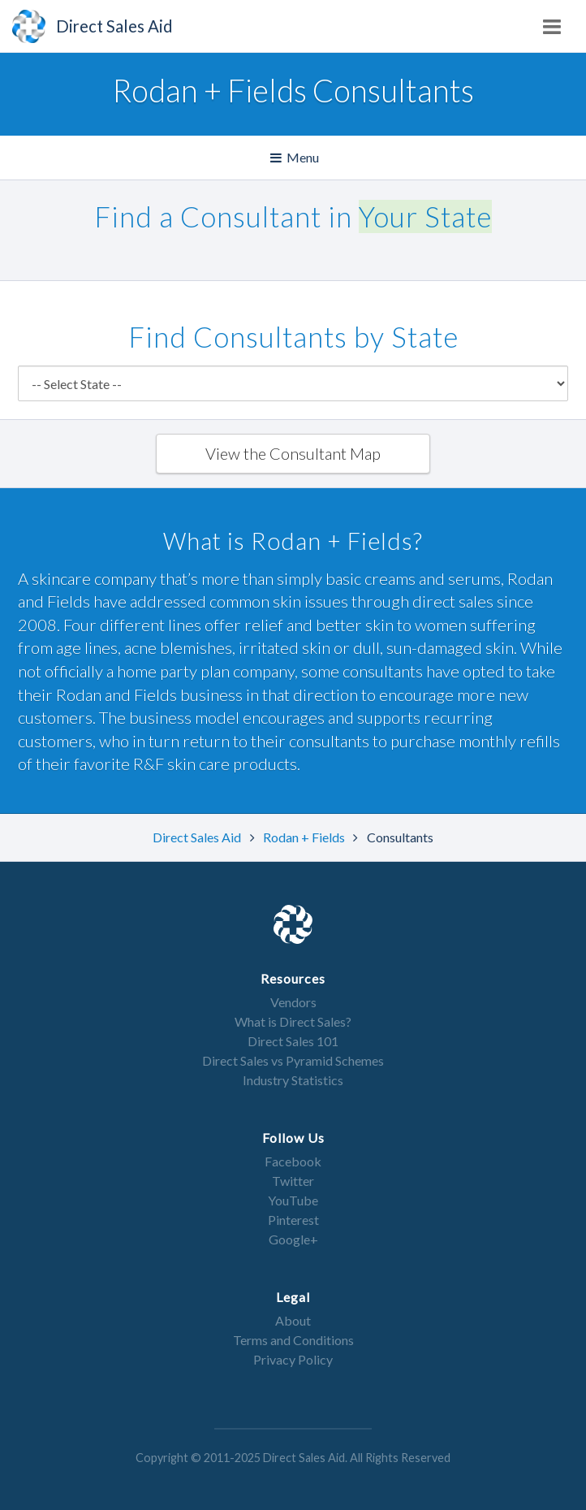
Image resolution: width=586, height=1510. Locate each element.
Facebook (293, 1161)
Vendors (293, 1002)
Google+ (293, 1239)
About (293, 1320)
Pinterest (293, 1219)
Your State (425, 216)
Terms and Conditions (293, 1340)
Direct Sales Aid (198, 837)
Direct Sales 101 (293, 1041)
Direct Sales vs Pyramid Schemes (293, 1060)
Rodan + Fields (305, 837)
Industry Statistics (293, 1080)
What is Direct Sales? (293, 1021)
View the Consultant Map (293, 453)
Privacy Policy (293, 1359)
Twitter (293, 1180)
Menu (295, 158)
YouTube (293, 1200)
